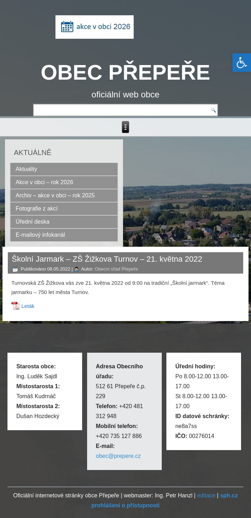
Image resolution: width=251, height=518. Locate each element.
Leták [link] (27, 306)
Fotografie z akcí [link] (37, 208)
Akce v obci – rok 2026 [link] (44, 182)
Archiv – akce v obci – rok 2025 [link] (55, 195)
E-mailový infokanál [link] (40, 235)
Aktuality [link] (26, 169)
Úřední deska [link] (32, 222)
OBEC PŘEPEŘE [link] (125, 72)
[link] (242, 62)
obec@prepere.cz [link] (118, 456)
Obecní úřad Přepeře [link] (116, 269)
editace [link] (206, 495)
